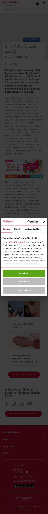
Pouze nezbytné (24, 290)
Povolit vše (24, 273)
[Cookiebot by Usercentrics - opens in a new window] (29, 221)
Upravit (24, 281)
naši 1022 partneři (16, 242)
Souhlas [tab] (6, 229)
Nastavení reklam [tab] (33, 229)
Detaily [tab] (17, 229)
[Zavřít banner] (44, 222)
